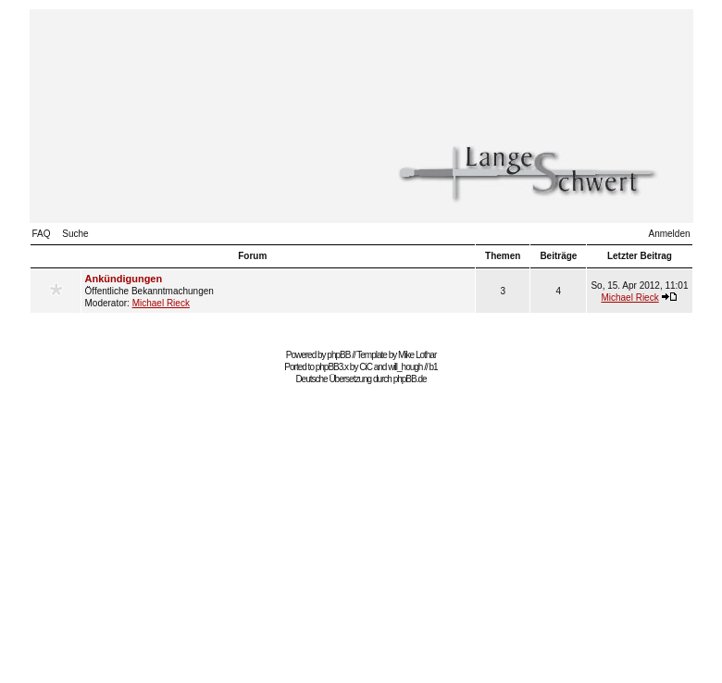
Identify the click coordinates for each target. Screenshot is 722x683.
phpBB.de (410, 379)
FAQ (41, 234)
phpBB (338, 355)
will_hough (405, 367)
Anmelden (669, 234)
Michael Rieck (161, 303)
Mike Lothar (417, 355)
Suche (75, 234)
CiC (365, 367)
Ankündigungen (124, 278)
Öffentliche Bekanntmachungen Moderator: (278, 290)
